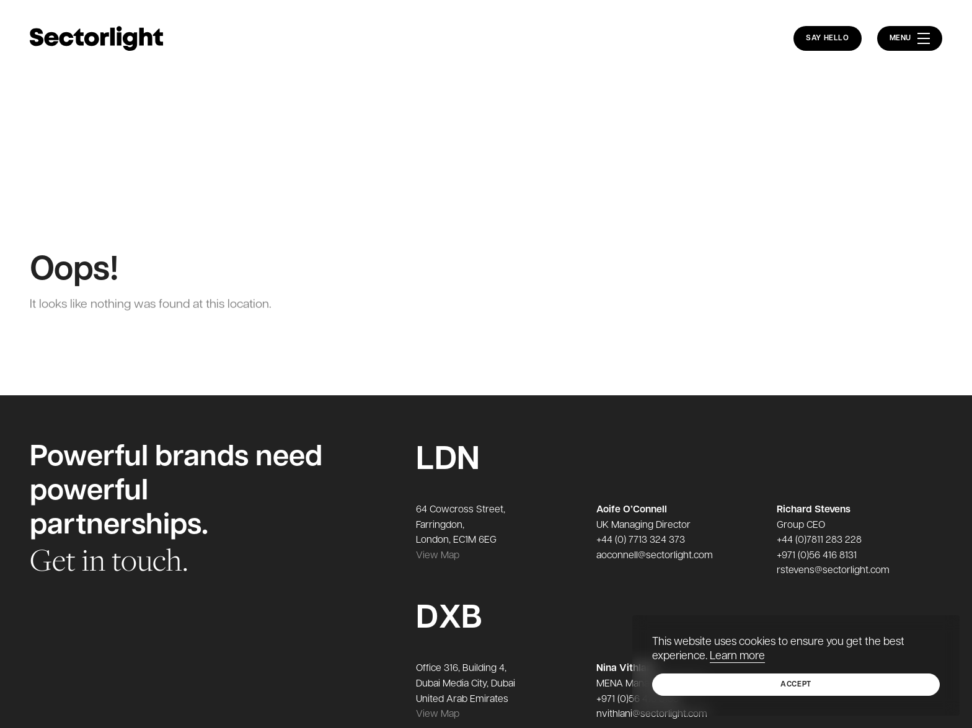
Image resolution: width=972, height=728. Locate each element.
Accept (795, 684)
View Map (437, 556)
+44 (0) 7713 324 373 (640, 540)
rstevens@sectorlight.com (833, 571)
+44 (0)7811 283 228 (819, 540)
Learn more (737, 656)
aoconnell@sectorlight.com (654, 556)
